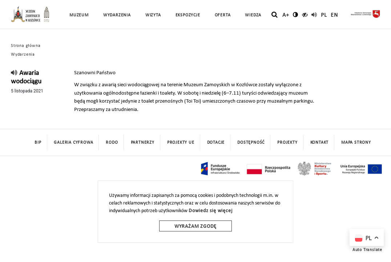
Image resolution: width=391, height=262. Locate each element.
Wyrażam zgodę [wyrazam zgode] (195, 226)
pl (324, 15)
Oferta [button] (223, 15)
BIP (38, 142)
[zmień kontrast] (295, 14)
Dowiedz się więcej (210, 211)
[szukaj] (274, 15)
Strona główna (25, 46)
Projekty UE (180, 142)
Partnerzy (142, 142)
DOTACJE (216, 142)
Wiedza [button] (253, 15)
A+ (285, 15)
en (334, 15)
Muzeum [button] (79, 15)
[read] (314, 14)
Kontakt (319, 142)
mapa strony (356, 142)
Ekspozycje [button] (188, 15)
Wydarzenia (117, 15)
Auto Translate (367, 250)
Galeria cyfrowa (73, 142)
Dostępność (251, 142)
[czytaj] (305, 14)
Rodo (112, 142)
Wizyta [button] (153, 15)
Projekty (287, 142)
